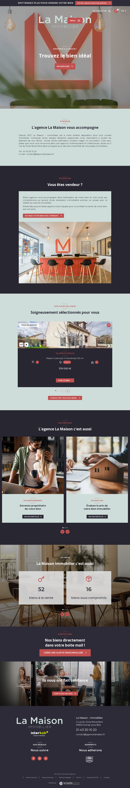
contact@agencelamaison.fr (90, 734)
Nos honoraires (31, 777)
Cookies (106, 777)
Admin (78, 777)
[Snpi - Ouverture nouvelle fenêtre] (89, 759)
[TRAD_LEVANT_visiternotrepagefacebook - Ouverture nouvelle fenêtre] (33, 758)
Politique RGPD (92, 777)
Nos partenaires (48, 777)
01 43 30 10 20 (86, 730)
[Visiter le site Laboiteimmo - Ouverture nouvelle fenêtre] (69, 783)
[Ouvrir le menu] (75, 21)
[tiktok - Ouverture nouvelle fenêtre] (46, 758)
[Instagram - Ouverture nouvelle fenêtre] (40, 758)
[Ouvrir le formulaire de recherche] (65, 66)
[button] (68, 391)
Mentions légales (65, 777)
